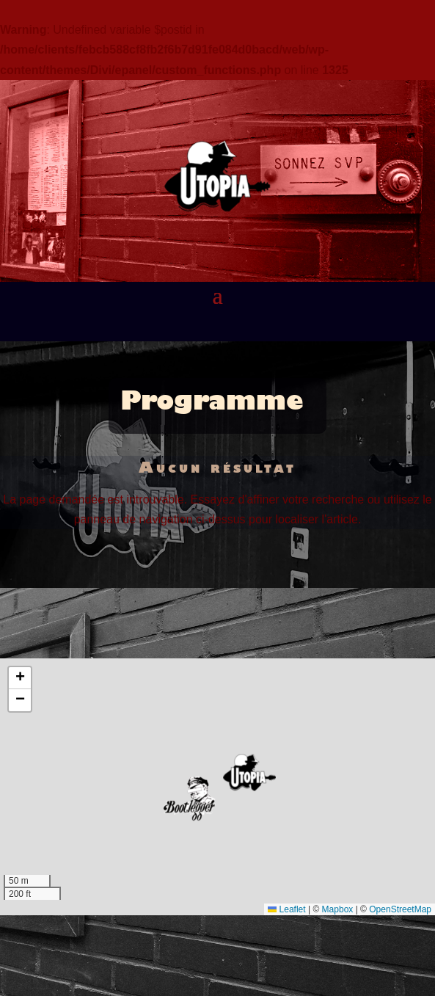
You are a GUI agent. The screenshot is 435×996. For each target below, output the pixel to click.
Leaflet (286, 909)
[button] (249, 772)
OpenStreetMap (400, 909)
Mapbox (338, 909)
